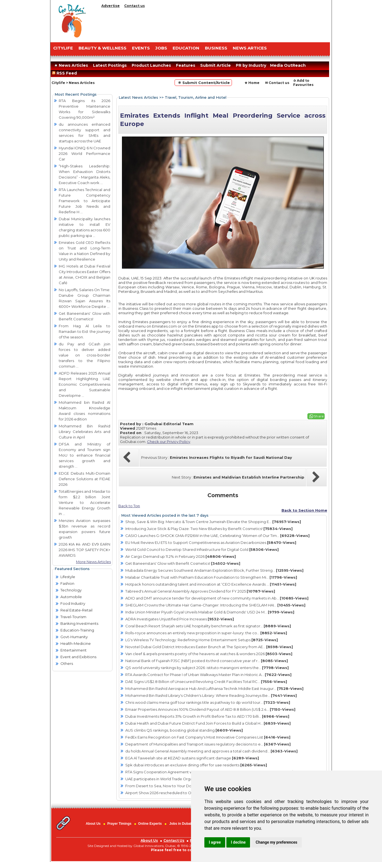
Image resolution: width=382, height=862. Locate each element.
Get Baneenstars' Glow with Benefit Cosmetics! (182, 563)
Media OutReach (288, 65)
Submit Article (215, 65)
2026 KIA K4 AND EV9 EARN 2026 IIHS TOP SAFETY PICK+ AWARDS (84, 550)
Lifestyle (67, 576)
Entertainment (73, 650)
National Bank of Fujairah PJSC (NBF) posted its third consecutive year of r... (206, 660)
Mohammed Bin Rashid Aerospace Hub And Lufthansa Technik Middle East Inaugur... (214, 688)
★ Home (251, 83)
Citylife (58, 83)
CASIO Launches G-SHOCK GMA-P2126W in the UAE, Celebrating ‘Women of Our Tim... (217, 535)
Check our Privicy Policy (168, 441)
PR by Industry (251, 65)
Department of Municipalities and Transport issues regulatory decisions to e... (208, 744)
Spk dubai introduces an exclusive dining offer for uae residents (196, 765)
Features (185, 65)
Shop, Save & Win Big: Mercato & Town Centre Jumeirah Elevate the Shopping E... (213, 521)
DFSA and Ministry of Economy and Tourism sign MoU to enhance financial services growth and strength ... (84, 455)
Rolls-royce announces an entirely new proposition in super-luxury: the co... (206, 633)
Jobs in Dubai (180, 824)
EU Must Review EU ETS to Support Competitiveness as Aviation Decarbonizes (210, 542)
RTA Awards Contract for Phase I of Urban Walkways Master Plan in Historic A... (208, 674)
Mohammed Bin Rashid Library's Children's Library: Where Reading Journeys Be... (211, 695)
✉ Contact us (277, 83)
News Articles (70, 65)
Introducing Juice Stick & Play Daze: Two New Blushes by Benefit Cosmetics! (209, 528)
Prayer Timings (119, 824)
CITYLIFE (63, 48)
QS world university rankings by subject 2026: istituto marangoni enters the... (207, 667)
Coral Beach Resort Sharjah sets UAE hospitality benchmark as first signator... (208, 626)
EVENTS (141, 48)
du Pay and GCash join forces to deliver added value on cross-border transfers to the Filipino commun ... (84, 355)
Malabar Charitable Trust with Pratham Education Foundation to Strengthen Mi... (211, 577)
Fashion (67, 583)
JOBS (161, 48)
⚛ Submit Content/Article (203, 82)
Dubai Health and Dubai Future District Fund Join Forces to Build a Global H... (208, 723)
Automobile (71, 597)
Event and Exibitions (78, 657)
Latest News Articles (138, 97)
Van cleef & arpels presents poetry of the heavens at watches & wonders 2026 (208, 654)
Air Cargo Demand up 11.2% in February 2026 (180, 556)
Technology (71, 590)
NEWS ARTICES (250, 48)
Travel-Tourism (73, 617)
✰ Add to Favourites (303, 82)
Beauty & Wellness (102, 48)
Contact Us (173, 840)
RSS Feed (65, 73)
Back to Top (129, 506)
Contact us (134, 6)
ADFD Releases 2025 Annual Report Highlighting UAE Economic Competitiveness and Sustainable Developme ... (84, 384)
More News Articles (93, 561)
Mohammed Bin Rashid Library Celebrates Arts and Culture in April (84, 431)
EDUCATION (186, 48)
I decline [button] (238, 842)
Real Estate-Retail (76, 610)
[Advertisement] (214, 23)
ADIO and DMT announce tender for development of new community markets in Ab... (216, 598)
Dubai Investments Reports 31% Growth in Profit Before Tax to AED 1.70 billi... (207, 716)
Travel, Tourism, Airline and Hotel (195, 97)
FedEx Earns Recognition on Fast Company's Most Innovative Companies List (207, 737)
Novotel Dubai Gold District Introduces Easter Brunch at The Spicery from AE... (209, 647)
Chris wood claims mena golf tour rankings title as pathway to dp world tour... (207, 702)
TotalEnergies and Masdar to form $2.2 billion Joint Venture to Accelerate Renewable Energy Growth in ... (84, 502)
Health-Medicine (75, 643)
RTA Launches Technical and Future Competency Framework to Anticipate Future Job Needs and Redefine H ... (84, 200)
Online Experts (150, 824)
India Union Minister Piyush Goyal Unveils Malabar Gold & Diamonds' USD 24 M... (209, 612)
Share (319, 416)
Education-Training (77, 630)
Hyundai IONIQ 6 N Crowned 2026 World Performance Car (84, 153)
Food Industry (72, 603)
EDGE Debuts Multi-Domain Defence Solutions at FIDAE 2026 (84, 479)
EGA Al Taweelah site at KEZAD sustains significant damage (192, 758)
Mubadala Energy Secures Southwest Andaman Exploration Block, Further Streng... (214, 570)
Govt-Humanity (74, 637)
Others (66, 663)
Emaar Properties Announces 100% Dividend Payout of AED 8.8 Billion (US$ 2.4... (210, 709)
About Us (93, 824)
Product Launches (151, 65)
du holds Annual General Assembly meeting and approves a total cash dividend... (211, 751)
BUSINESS (216, 48)
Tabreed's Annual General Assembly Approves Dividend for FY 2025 (200, 591)
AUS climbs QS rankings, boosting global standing (184, 730)
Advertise (110, 6)
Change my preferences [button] (276, 842)
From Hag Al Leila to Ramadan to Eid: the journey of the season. (84, 331)
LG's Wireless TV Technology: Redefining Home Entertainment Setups (201, 640)
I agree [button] (215, 842)
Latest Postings (110, 65)
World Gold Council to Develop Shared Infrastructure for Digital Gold (202, 549)
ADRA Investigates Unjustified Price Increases (179, 619)
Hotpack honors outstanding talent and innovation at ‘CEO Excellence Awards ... (210, 584)
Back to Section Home (304, 510)
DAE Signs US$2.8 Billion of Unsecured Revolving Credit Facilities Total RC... (206, 681)
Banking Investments (79, 623)
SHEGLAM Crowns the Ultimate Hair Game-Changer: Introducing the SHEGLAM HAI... (215, 605)
